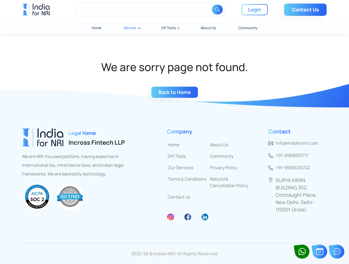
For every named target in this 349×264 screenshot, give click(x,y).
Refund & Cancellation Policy (229, 182)
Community (247, 27)
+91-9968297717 (292, 155)
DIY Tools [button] (168, 27)
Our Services (180, 168)
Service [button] (130, 27)
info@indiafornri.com (297, 143)
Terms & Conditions (187, 179)
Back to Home (174, 92)
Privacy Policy (223, 168)
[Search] (145, 9)
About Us (208, 27)
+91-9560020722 (293, 168)
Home (96, 27)
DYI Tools (177, 156)
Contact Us (179, 197)
